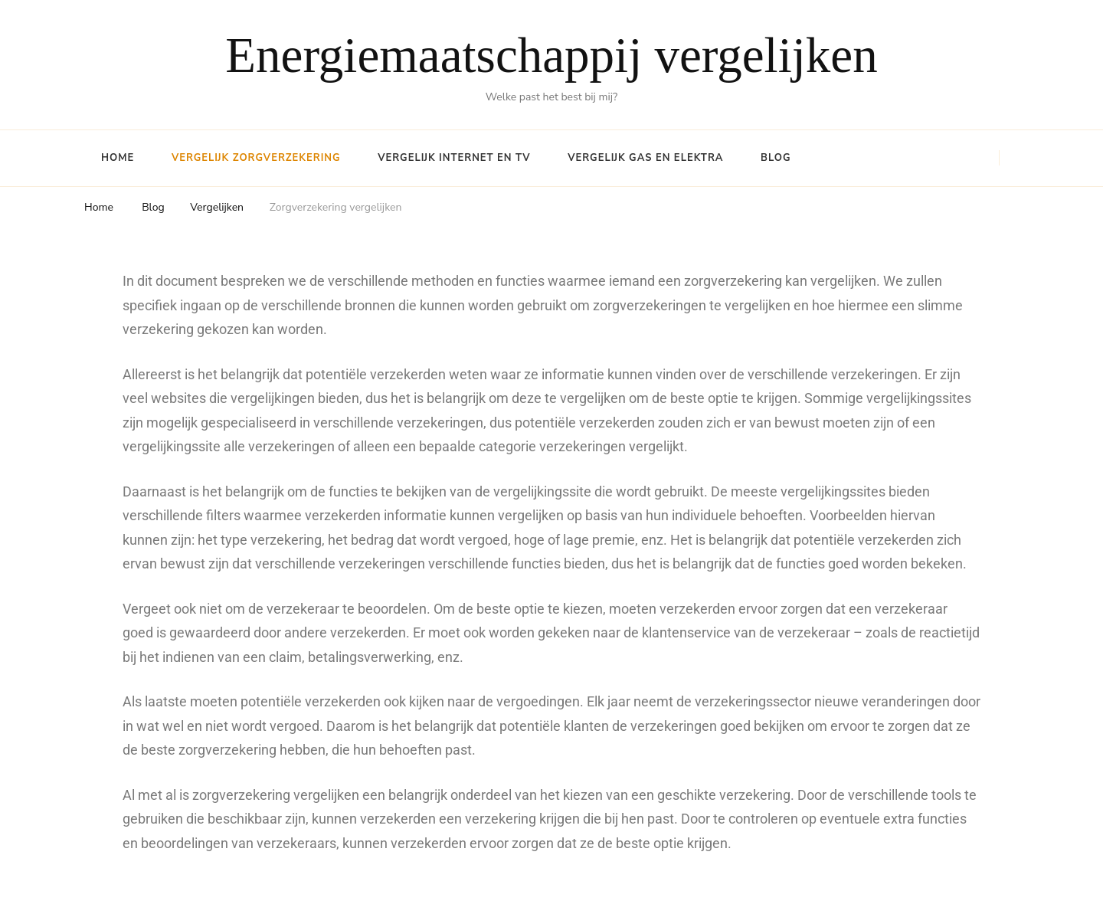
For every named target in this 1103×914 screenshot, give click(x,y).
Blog (776, 158)
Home (117, 158)
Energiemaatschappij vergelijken (551, 55)
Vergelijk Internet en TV (454, 158)
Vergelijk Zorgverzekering (256, 158)
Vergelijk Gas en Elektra (645, 158)
